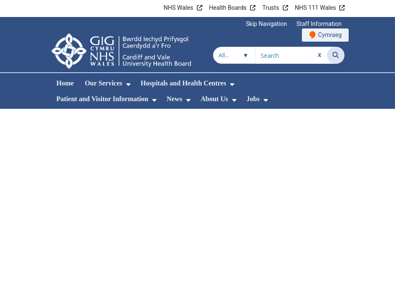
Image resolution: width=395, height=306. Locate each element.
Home (65, 83)
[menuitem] (128, 84)
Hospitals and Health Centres (183, 83)
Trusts (270, 7)
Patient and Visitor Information (102, 98)
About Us (214, 98)
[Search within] (234, 55)
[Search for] (291, 55)
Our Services (103, 83)
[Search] (335, 55)
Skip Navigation (266, 23)
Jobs (253, 98)
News (174, 98)
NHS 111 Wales (315, 7)
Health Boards (228, 7)
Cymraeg (329, 34)
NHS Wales (178, 7)
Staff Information (318, 23)
